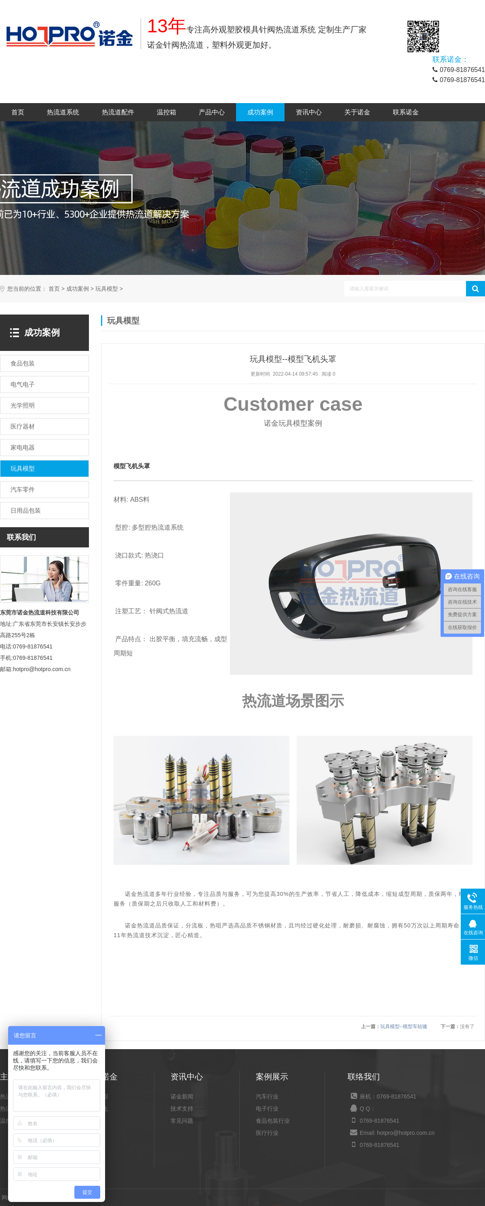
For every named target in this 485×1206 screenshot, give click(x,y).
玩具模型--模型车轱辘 (403, 1026)
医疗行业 (267, 1133)
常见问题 (182, 1120)
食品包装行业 (273, 1120)
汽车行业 (267, 1096)
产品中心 (212, 112)
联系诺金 (406, 112)
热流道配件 (118, 112)
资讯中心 (309, 112)
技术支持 (182, 1108)
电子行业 (267, 1108)
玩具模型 (106, 289)
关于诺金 (357, 112)
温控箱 (166, 112)
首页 (17, 112)
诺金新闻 (182, 1096)
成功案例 (260, 112)
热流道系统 (63, 112)
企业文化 (96, 1108)
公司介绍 (96, 1096)
